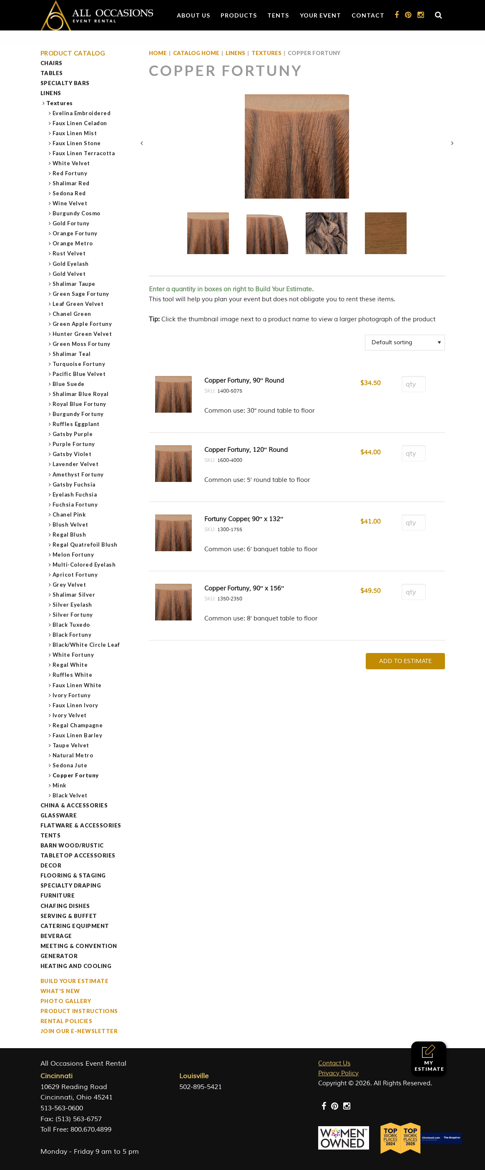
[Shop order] (405, 342)
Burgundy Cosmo (77, 213)
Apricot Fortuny (75, 574)
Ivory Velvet (70, 715)
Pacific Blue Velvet (79, 374)
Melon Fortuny (73, 554)
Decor (51, 865)
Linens (50, 93)
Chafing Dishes (65, 906)
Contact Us (334, 1063)
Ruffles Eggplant (76, 424)
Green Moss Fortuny (82, 343)
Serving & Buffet (68, 916)
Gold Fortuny (71, 223)
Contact (368, 15)
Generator (59, 956)
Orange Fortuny (75, 233)
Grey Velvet (69, 584)
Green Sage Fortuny (81, 293)
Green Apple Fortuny (82, 323)
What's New (60, 991)
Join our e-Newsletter (79, 1031)
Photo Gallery (65, 1001)
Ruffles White (73, 674)
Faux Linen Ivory (75, 705)
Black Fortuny (72, 634)
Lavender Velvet (76, 464)
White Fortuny (73, 654)
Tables (51, 73)
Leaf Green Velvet (78, 303)
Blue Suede (69, 384)
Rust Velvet (69, 253)
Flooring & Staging (73, 875)
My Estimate (429, 1058)
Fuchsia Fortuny (75, 504)
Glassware (58, 815)
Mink (59, 785)
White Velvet (71, 163)
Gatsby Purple (73, 434)
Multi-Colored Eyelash (84, 564)
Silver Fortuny (73, 614)
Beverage (56, 936)
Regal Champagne (78, 725)
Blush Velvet (70, 524)
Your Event (320, 15)
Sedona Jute (70, 765)
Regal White (70, 664)
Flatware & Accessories (80, 825)
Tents (278, 15)
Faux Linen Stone (77, 143)
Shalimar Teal (72, 353)
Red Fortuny (70, 173)
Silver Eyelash (72, 604)
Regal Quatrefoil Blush (85, 544)
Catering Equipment (74, 926)
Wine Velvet (70, 203)
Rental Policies (66, 1021)
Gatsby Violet (72, 454)
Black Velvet (70, 795)
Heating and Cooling (76, 966)
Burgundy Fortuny (78, 414)
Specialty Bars (65, 83)
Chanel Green (72, 313)
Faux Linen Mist (75, 133)
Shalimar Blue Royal (81, 394)
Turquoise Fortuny (79, 364)
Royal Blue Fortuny (79, 404)
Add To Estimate (405, 661)
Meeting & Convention (78, 946)
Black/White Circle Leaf (86, 644)
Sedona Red (69, 193)
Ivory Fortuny (72, 695)
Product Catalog (73, 53)
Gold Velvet (69, 273)
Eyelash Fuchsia (75, 494)
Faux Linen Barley (78, 735)
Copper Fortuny (76, 775)
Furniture (57, 895)
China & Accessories (74, 805)
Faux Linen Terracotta (84, 153)
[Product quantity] (414, 384)
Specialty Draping (70, 885)
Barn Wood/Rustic (72, 845)
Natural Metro (73, 755)
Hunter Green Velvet (82, 333)
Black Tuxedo (71, 624)
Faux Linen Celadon (80, 123)
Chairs (51, 63)
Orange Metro (73, 243)
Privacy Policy (338, 1073)
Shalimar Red (71, 183)
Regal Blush (69, 534)
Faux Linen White (77, 685)
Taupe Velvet (71, 745)
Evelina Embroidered (82, 113)
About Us (193, 15)
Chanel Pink (69, 514)
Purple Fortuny (74, 444)
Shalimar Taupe (74, 283)
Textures (60, 103)
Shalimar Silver (74, 594)
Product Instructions (79, 1011)
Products (239, 15)
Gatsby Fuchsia (74, 484)
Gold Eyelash (71, 263)
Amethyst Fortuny (78, 474)
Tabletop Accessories (78, 855)
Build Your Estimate (74, 981)
